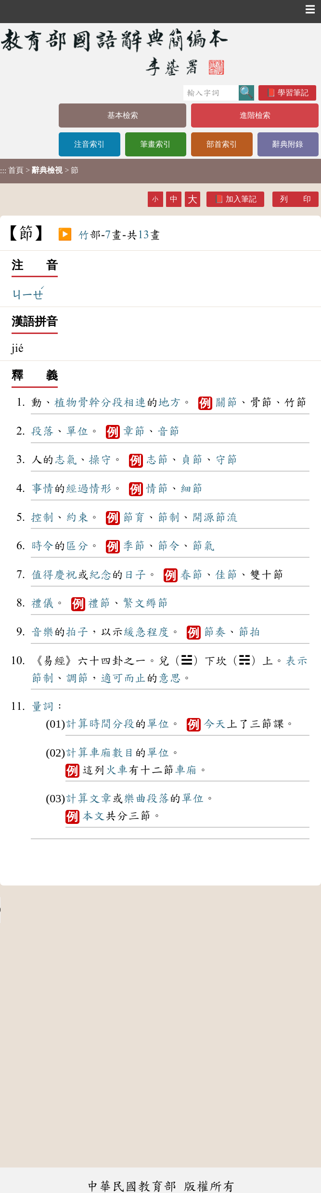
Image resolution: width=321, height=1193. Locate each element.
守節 (226, 459)
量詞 (42, 706)
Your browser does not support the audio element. (72, 910)
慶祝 (65, 574)
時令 (42, 546)
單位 (77, 431)
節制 (168, 517)
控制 (42, 517)
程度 (157, 632)
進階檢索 (255, 115)
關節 (226, 402)
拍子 (77, 632)
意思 (169, 678)
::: (3, 171)
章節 (133, 431)
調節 (77, 678)
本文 (93, 815)
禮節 (99, 603)
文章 (100, 798)
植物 (65, 402)
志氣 (65, 459)
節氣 (203, 546)
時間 (100, 724)
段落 (42, 431)
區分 (77, 546)
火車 (116, 770)
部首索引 (221, 144)
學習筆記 (293, 93)
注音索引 (89, 144)
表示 (296, 661)
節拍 (249, 632)
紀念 (100, 574)
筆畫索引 (155, 144)
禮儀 (42, 603)
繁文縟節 (145, 603)
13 (143, 235)
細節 (191, 488)
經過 (77, 488)
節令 (168, 546)
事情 (42, 488)
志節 (156, 459)
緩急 (134, 632)
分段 (111, 402)
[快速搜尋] (211, 93)
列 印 (295, 199)
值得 (42, 574)
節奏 (214, 632)
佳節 (226, 574)
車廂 (100, 752)
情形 (100, 488)
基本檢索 (122, 115)
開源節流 (215, 517)
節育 (133, 517)
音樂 (42, 632)
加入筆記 (241, 199)
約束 (77, 517)
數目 (123, 752)
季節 (133, 546)
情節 (156, 488)
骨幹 (88, 402)
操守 (100, 459)
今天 (214, 724)
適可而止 (123, 678)
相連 (134, 402)
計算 (77, 724)
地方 (169, 402)
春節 (191, 574)
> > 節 (39, 170)
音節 (168, 431)
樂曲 (134, 798)
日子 (134, 574)
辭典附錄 (287, 144)
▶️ (65, 235)
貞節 (191, 459)
